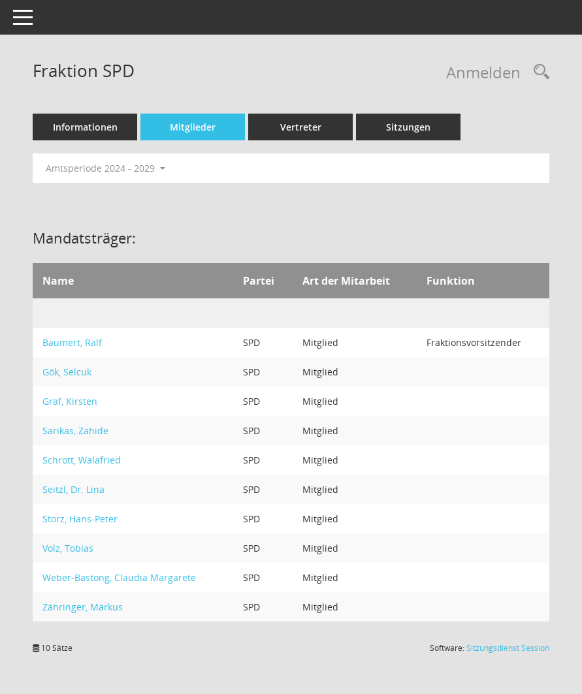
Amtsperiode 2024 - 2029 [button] (105, 168)
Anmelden (483, 72)
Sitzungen (408, 127)
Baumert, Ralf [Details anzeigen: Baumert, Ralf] (72, 342)
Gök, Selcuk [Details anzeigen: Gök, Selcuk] (66, 372)
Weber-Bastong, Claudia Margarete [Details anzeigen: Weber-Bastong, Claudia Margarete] (119, 577)
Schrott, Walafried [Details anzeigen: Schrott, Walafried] (81, 460)
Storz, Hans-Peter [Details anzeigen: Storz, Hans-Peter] (80, 519)
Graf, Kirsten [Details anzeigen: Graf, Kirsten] (69, 401)
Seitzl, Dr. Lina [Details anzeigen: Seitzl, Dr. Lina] (73, 489)
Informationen (85, 127)
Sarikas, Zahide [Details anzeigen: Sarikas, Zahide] (75, 430)
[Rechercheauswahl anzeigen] (538, 72)
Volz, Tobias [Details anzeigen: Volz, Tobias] (67, 548)
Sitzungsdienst (507, 648)
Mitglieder (193, 127)
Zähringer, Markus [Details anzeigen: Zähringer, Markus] (82, 607)
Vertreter (300, 127)
